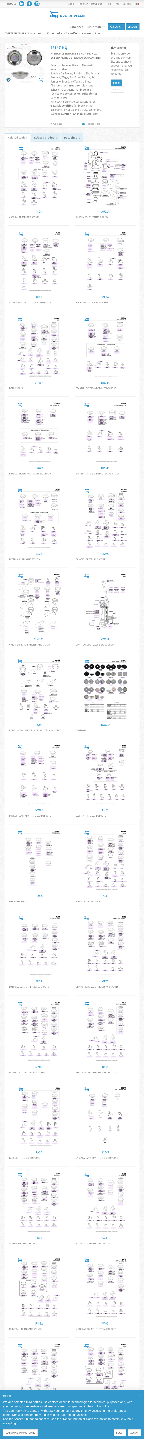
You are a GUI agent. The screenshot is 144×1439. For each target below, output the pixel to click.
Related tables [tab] (18, 138)
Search (116, 26)
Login (71, 3)
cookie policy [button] (100, 1406)
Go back (56, 123)
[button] (139, 1396)
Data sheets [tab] (77, 138)
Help (108, 3)
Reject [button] (120, 1432)
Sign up (117, 89)
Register (83, 3)
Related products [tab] (49, 138)
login (132, 26)
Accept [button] (134, 1432)
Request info (91, 123)
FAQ (117, 3)
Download (96, 3)
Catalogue (76, 27)
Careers (127, 3)
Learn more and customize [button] (20, 1432)
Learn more (94, 27)
